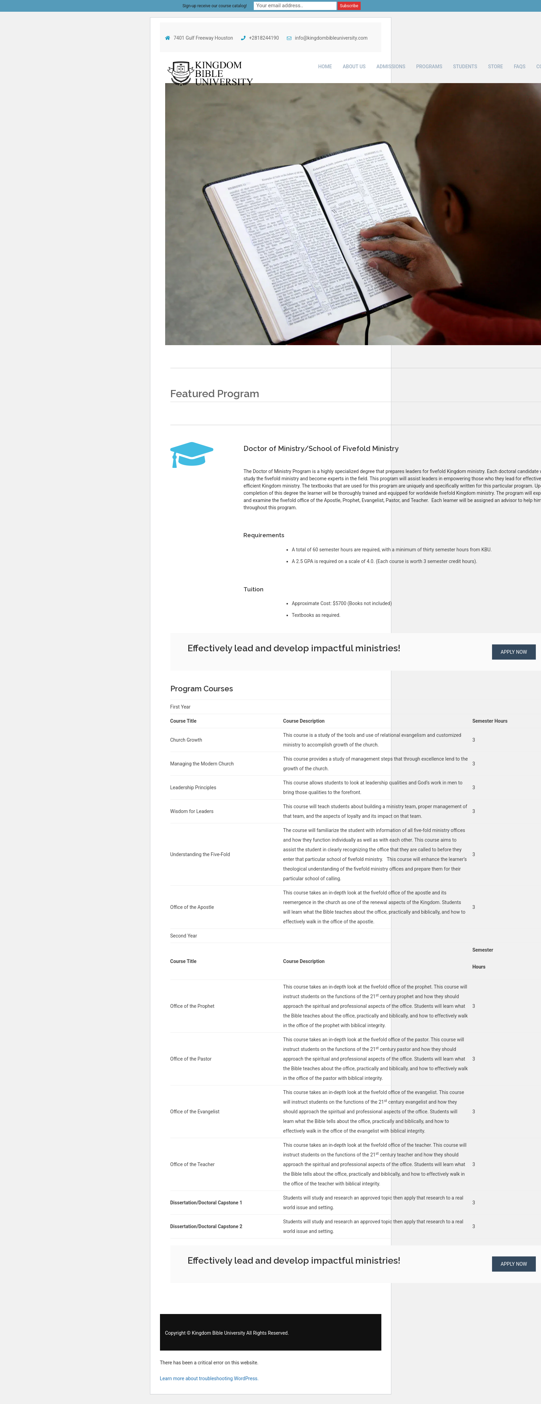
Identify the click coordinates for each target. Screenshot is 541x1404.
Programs (429, 66)
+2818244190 (260, 38)
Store (495, 66)
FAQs (519, 66)
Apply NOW (514, 652)
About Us (354, 66)
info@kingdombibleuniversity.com (327, 38)
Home (325, 66)
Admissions (391, 66)
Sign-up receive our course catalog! (214, 5)
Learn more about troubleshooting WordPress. (209, 1378)
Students (465, 66)
